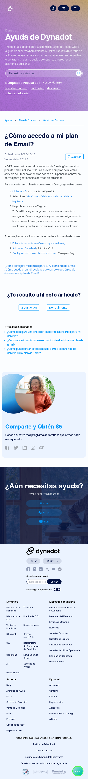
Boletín (9, 713)
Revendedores (31, 625)
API (8, 663)
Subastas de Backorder (60, 644)
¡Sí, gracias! (29, 307)
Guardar (74, 157)
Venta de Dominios (15, 707)
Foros (44, 512)
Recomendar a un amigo (61, 713)
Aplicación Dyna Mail (24, 248)
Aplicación (54, 707)
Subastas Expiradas (58, 633)
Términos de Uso (44, 750)
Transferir (28, 607)
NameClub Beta (57, 661)
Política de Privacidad (44, 744)
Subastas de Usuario (59, 639)
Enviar (54, 581)
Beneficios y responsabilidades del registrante (44, 763)
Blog (44, 521)
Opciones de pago (15, 724)
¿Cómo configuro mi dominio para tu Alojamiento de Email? (40, 266)
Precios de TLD (30, 616)
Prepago (10, 719)
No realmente (58, 307)
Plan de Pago (12, 672)
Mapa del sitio (56, 702)
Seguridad (11, 655)
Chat (44, 503)
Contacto (53, 690)
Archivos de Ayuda (15, 690)
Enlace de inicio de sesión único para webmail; (38, 243)
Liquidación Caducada (60, 656)
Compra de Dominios (16, 702)
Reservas (54, 627)
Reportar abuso (13, 730)
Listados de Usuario (59, 622)
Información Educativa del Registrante (44, 757)
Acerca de (54, 685)
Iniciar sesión (20, 191)
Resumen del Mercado (60, 616)
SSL (8, 643)
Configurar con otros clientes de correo (35, 253)
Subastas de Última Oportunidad (65, 650)
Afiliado (53, 719)
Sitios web (11, 634)
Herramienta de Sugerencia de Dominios (30, 646)
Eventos (53, 696)
